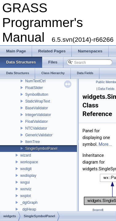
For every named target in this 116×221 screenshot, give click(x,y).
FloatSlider (34, 88)
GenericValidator (39, 135)
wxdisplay (28, 175)
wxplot (25, 196)
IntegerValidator (38, 115)
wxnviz (25, 189)
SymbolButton (36, 94)
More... (105, 144)
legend (98, 209)
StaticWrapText (37, 101)
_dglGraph (29, 202)
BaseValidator (36, 108)
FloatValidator (36, 121)
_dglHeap (28, 209)
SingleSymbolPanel (41, 148)
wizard (25, 155)
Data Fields (106, 89)
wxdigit (26, 169)
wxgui (25, 182)
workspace (29, 162)
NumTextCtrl (35, 81)
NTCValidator (36, 128)
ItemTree (32, 142)
